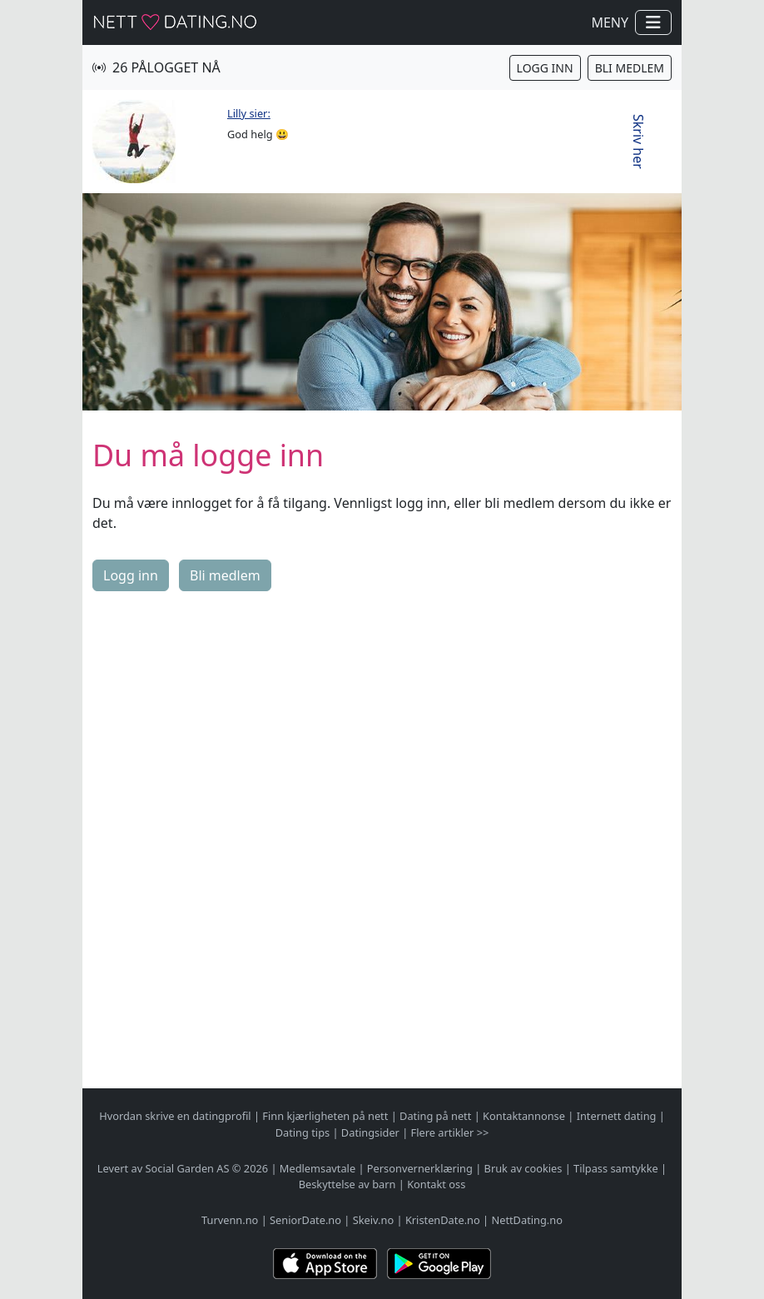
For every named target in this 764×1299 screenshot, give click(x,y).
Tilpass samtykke (615, 1168)
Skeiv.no (373, 1219)
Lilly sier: (248, 113)
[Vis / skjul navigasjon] (653, 22)
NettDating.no (526, 1219)
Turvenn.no (229, 1219)
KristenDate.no (442, 1219)
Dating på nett (435, 1115)
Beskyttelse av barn (347, 1184)
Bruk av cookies (523, 1168)
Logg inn (545, 68)
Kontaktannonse (524, 1115)
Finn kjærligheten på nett (325, 1115)
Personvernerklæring (420, 1168)
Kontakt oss (436, 1184)
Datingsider (370, 1132)
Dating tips (302, 1132)
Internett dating (617, 1115)
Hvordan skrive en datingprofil (175, 1115)
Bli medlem (629, 68)
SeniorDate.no (305, 1219)
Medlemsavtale (317, 1168)
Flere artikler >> (450, 1132)
